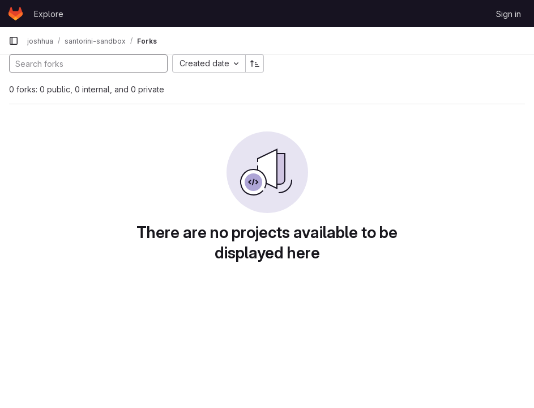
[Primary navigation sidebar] (14, 41)
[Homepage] (15, 14)
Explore (48, 14)
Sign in (508, 14)
